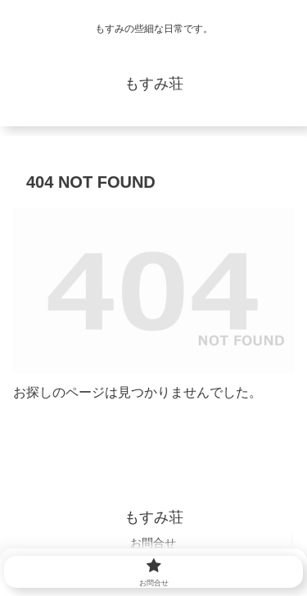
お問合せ (153, 542)
